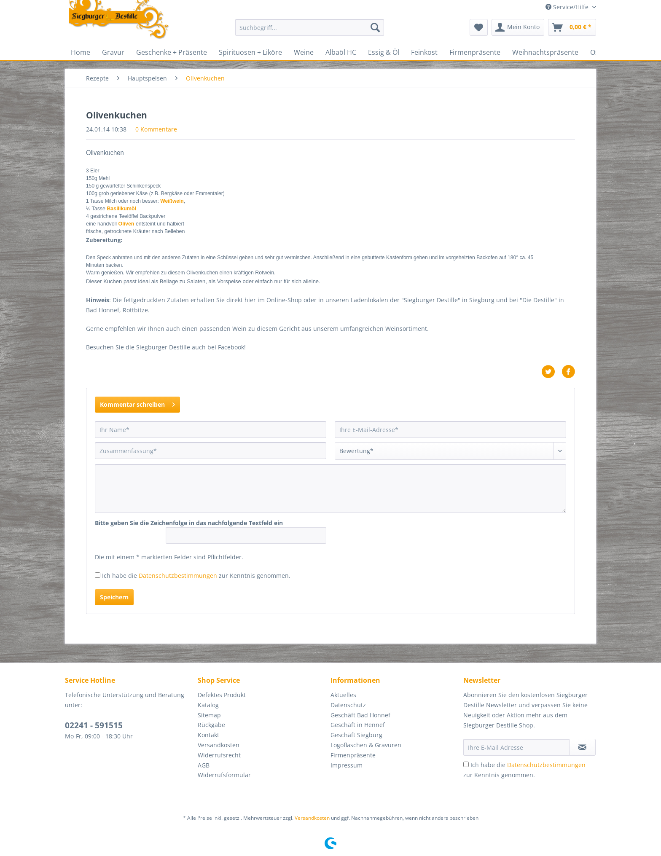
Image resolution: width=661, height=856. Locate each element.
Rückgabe (211, 725)
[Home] (80, 52)
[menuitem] (309, 31)
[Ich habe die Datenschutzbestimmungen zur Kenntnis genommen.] (97, 575)
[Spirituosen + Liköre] (250, 52)
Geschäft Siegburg (356, 735)
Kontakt (208, 735)
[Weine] (304, 52)
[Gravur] (113, 52)
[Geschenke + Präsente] (171, 52)
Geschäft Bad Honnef (360, 715)
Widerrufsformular (224, 775)
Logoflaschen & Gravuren (365, 745)
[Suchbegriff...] (309, 27)
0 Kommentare (156, 129)
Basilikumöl (121, 208)
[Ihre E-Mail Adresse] (516, 747)
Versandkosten (218, 745)
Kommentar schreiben (137, 403)
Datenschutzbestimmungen (178, 576)
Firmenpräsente (353, 755)
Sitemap (209, 715)
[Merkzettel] (479, 27)
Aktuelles (343, 695)
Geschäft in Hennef (357, 725)
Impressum (346, 765)
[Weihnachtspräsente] (545, 52)
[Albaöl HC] (341, 52)
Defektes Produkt (222, 695)
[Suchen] (375, 27)
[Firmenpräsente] (474, 52)
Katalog (208, 705)
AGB (204, 765)
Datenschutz (348, 705)
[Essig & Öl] (383, 52)
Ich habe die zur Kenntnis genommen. (196, 576)
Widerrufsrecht (219, 755)
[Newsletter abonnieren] (582, 747)
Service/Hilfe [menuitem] (567, 7)
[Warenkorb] (572, 27)
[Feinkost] (424, 52)
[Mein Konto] (518, 27)
